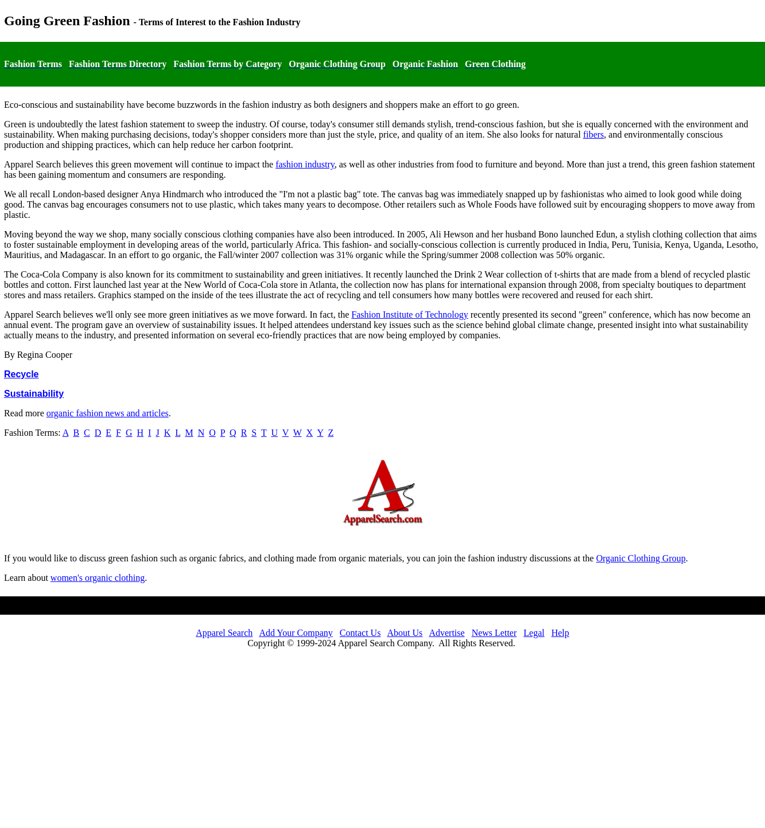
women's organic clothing (98, 578)
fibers (593, 134)
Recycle (21, 374)
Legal (533, 633)
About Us (405, 633)
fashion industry (305, 164)
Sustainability (34, 394)
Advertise (446, 633)
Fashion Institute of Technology (409, 314)
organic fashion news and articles (107, 413)
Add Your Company (295, 633)
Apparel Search (224, 633)
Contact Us (360, 633)
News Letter (494, 633)
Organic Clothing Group (641, 558)
